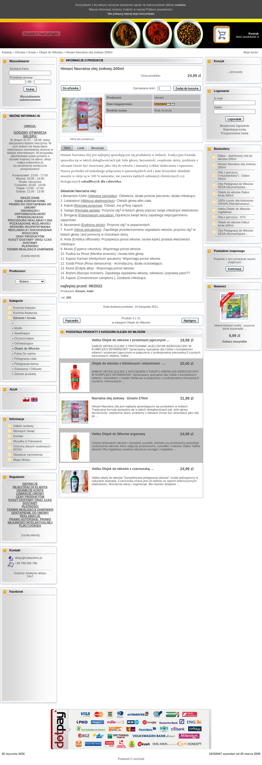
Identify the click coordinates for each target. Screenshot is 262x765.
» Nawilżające (21, 333)
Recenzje (97, 148)
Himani (159, 97)
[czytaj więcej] (30, 255)
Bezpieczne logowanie (234, 125)
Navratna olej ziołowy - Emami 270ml (120, 398)
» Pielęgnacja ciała (24, 358)
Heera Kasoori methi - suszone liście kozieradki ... (234, 327)
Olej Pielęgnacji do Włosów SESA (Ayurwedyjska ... (235, 185)
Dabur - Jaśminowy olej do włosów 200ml (235, 157)
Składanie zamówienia (27, 454)
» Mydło (17, 328)
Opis (67, 147)
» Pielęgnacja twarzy (25, 363)
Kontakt (18, 436)
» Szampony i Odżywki (26, 368)
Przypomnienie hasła (234, 133)
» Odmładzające (22, 343)
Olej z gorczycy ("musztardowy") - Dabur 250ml (234, 175)
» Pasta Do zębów (24, 353)
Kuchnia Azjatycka (25, 312)
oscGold (138, 758)
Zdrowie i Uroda (25, 52)
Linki (80, 148)
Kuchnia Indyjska (24, 307)
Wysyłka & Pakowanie (27, 441)
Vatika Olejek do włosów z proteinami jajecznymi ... (130, 340)
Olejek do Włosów (51, 52)
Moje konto (251, 52)
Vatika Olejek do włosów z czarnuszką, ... (123, 469)
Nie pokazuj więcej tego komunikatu (131, 13)
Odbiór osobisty (23, 426)
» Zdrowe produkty (24, 374)
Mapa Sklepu (21, 459)
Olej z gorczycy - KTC (232, 217)
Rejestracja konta (234, 129)
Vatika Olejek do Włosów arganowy (118, 434)
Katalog (6, 52)
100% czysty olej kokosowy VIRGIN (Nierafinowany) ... (235, 202)
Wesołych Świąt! (24, 431)
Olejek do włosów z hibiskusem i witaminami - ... (128, 363)
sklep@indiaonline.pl (28, 557)
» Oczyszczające (23, 338)
